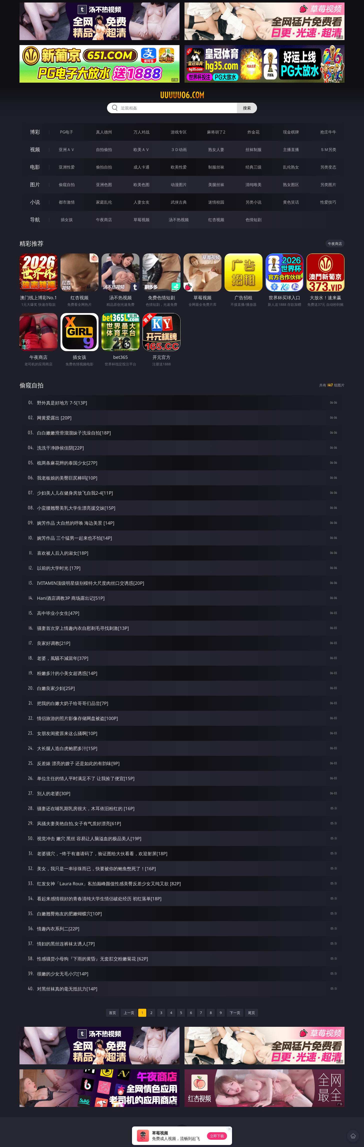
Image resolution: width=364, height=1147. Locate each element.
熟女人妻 (216, 149)
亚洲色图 (104, 184)
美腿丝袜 (216, 184)
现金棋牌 (291, 132)
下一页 (235, 1012)
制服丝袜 (216, 167)
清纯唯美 (254, 184)
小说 (35, 202)
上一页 (129, 1012)
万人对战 (142, 132)
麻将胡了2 (216, 132)
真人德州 (104, 132)
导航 (35, 219)
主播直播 (291, 149)
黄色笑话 (291, 202)
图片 (35, 184)
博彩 (35, 131)
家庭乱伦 (104, 202)
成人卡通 (142, 167)
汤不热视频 (179, 219)
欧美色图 (142, 184)
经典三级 (254, 167)
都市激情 (67, 202)
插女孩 (67, 219)
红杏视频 (216, 219)
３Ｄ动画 (179, 149)
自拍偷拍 (104, 149)
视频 (35, 149)
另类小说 (254, 202)
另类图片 (328, 184)
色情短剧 (254, 219)
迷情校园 (216, 202)
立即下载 (217, 1135)
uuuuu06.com (182, 95)
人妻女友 (142, 202)
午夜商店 (104, 219)
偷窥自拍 (67, 184)
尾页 (251, 1012)
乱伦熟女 (291, 167)
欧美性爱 (179, 167)
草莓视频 (142, 219)
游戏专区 (179, 132)
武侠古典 (179, 202)
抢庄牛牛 (328, 132)
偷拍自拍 (104, 167)
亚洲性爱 (67, 167)
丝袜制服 (254, 149)
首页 (112, 1012)
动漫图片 (179, 184)
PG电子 (66, 132)
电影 (35, 167)
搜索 (247, 108)
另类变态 (328, 167)
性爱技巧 (328, 202)
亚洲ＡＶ (67, 149)
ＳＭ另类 (328, 149)
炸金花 (254, 132)
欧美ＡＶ (142, 149)
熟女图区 (291, 184)
